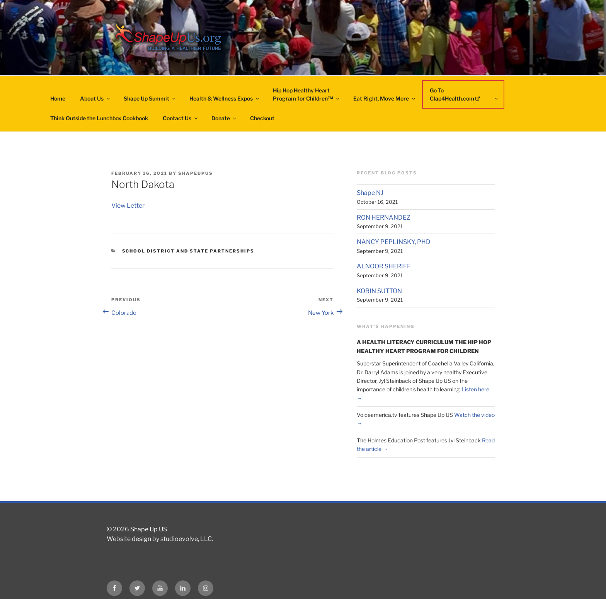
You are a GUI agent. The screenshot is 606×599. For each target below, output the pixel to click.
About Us (95, 98)
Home (57, 98)
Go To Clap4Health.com (464, 94)
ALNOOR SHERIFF (384, 266)
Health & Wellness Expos (224, 98)
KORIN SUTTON (379, 291)
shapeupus (195, 173)
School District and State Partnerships (188, 251)
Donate (224, 118)
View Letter (128, 205)
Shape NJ (370, 192)
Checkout (262, 118)
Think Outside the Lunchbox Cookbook (99, 118)
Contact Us (181, 118)
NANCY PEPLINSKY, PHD (394, 242)
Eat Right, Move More (384, 98)
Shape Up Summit (150, 98)
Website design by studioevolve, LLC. (160, 539)
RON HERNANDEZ (383, 217)
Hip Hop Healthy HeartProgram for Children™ (306, 94)
